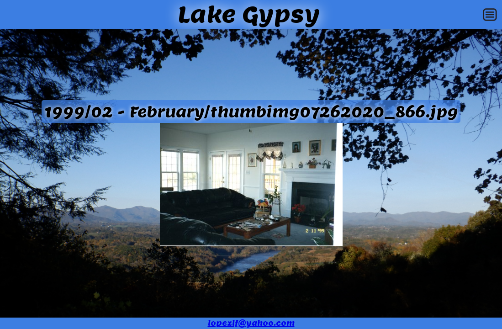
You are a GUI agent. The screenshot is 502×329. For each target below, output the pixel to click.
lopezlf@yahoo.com (251, 323)
